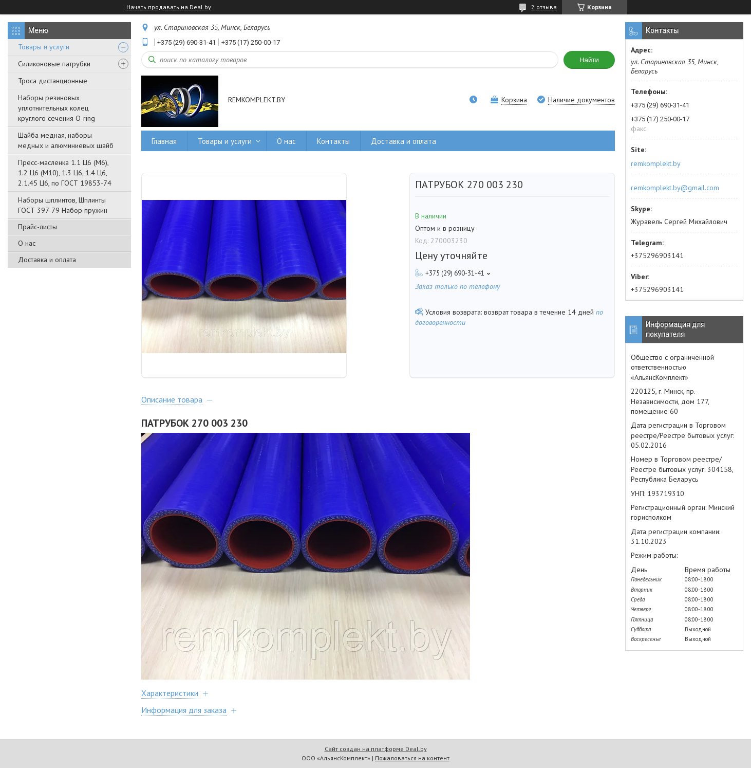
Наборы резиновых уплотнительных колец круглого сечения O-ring (56, 108)
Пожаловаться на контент (412, 758)
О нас (26, 243)
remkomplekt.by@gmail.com (675, 187)
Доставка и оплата (47, 259)
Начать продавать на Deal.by (168, 7)
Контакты (333, 141)
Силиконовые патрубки (54, 63)
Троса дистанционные (52, 80)
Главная (164, 141)
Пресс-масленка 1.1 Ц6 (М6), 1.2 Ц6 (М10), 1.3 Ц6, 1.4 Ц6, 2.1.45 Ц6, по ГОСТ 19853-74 (64, 173)
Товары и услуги (43, 46)
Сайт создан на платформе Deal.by (376, 749)
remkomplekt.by (656, 163)
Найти (589, 60)
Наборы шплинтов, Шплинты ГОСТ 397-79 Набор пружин (62, 205)
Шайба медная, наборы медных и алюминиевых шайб (66, 140)
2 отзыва (544, 7)
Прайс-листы (37, 226)
